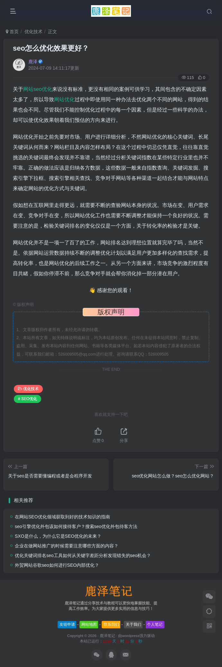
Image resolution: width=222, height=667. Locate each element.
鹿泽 (32, 61)
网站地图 (89, 624)
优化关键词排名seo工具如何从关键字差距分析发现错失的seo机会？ (83, 555)
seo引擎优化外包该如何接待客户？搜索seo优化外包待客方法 (76, 526)
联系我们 (111, 624)
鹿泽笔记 (107, 635)
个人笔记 (154, 624)
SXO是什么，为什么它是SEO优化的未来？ (58, 536)
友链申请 (67, 624)
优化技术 (33, 31)
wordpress (130, 635)
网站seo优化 (37, 89)
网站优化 (64, 99)
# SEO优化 (27, 399)
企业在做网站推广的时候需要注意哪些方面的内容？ (66, 545)
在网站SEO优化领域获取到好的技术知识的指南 (62, 516)
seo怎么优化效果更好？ (51, 48)
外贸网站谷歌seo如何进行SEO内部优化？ (57, 565)
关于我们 (133, 624)
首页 (12, 31)
